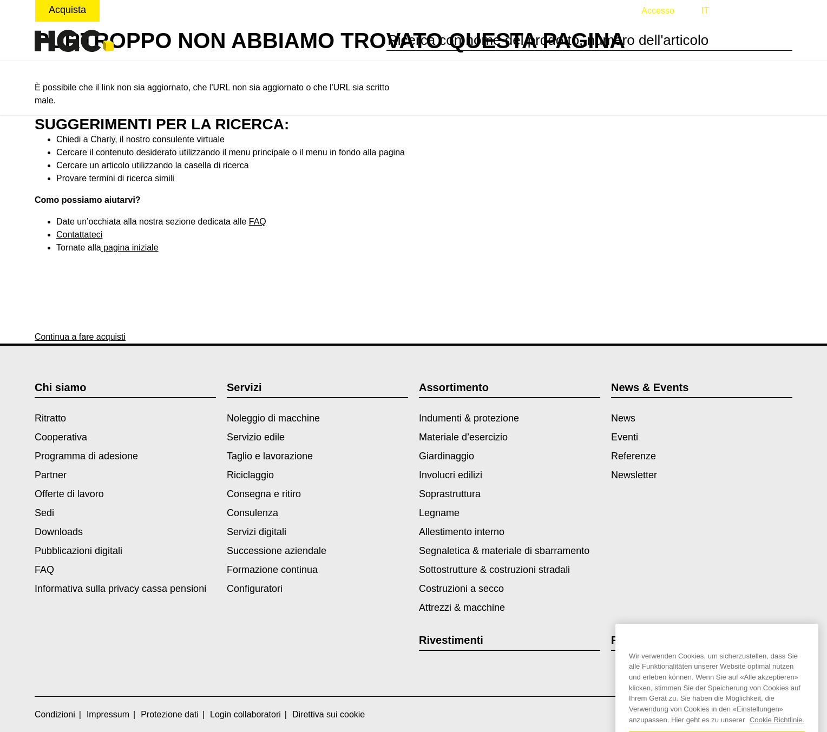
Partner (51, 475)
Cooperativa (61, 437)
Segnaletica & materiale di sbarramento (504, 550)
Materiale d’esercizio (463, 437)
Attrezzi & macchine (462, 607)
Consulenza (252, 512)
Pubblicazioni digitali (78, 550)
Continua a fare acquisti (80, 336)
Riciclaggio (250, 475)
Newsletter (634, 475)
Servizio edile (256, 437)
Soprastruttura (450, 494)
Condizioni (55, 714)
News (623, 418)
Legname (439, 512)
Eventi (624, 437)
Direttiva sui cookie (328, 714)
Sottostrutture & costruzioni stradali (494, 569)
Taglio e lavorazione (270, 456)
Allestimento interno (461, 531)
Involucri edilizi (450, 475)
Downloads (59, 531)
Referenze (633, 456)
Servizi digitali (256, 531)
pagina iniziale (130, 247)
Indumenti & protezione (469, 418)
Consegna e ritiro (264, 494)
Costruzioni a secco (461, 588)
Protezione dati (170, 714)
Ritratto (50, 418)
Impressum (108, 714)
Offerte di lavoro (69, 494)
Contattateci (79, 234)
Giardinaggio (446, 456)
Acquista (67, 9)
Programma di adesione (86, 456)
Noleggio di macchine (273, 418)
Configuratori (255, 588)
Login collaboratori (245, 714)
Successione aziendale (276, 550)
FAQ (257, 221)
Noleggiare (136, 9)
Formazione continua (272, 569)
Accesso (657, 10)
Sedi (44, 512)
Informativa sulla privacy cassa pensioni (120, 588)
